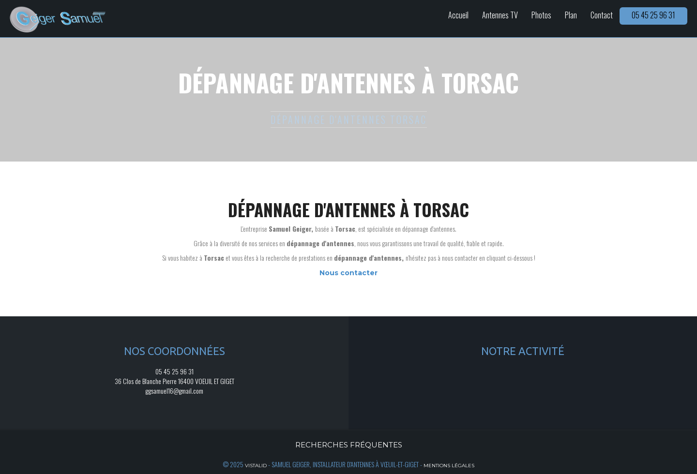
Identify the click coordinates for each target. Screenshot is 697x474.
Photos (541, 15)
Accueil (458, 15)
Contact (602, 15)
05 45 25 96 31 (653, 15)
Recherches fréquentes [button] (348, 444)
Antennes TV (500, 15)
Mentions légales (449, 465)
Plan (571, 15)
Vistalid (256, 465)
